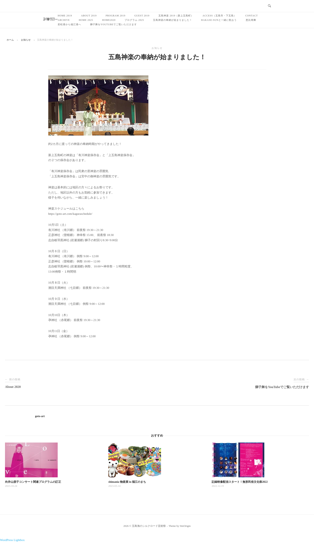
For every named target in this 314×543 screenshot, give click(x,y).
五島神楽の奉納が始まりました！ (172, 20)
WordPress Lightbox (12, 540)
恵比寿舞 (251, 20)
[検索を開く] (269, 6)
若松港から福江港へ (69, 24)
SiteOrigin (185, 525)
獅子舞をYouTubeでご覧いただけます (113, 24)
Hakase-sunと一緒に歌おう (219, 20)
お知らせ (26, 39)
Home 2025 (86, 20)
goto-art (40, 416)
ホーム (10, 39)
